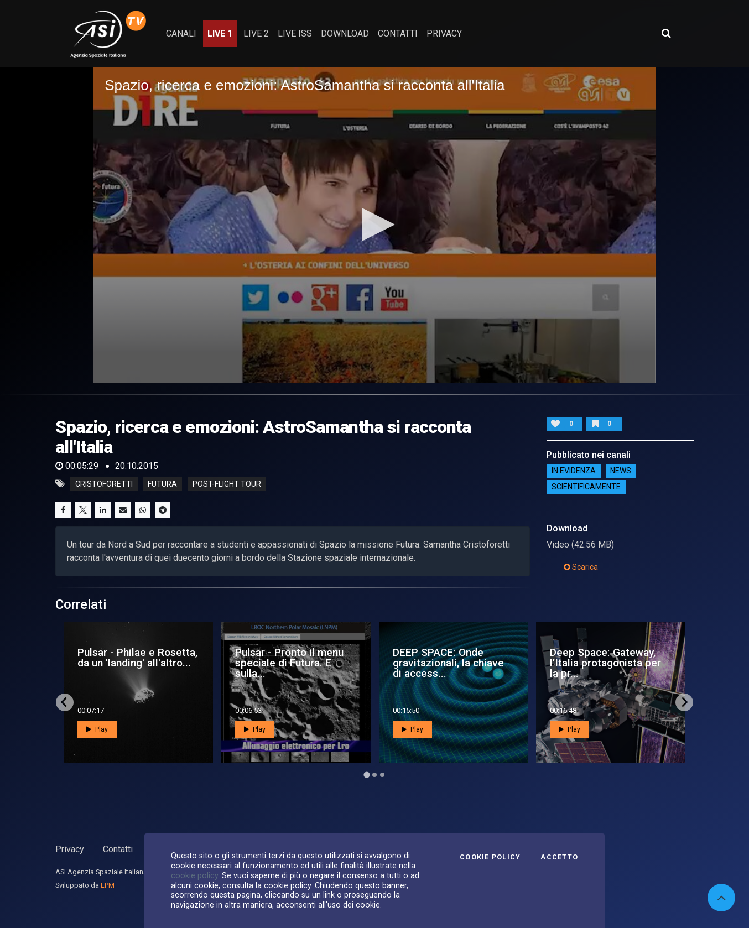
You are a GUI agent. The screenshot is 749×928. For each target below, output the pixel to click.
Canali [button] (181, 33)
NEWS (620, 471)
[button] (374, 224)
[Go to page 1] (366, 774)
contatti (398, 33)
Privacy (69, 849)
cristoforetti (104, 483)
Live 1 (219, 33)
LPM (108, 885)
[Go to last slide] (65, 702)
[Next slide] (684, 702)
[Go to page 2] (374, 775)
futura (162, 483)
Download (345, 33)
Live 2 (256, 33)
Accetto (559, 857)
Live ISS (295, 33)
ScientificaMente (586, 487)
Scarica (581, 566)
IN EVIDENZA (574, 471)
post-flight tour (227, 483)
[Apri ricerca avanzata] (666, 33)
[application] (374, 225)
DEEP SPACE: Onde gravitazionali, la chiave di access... (448, 663)
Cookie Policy (490, 857)
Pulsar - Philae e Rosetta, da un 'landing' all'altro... (137, 657)
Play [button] (97, 729)
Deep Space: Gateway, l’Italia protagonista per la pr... (605, 663)
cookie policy (194, 875)
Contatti (118, 849)
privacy (444, 33)
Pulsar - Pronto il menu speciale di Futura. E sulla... (289, 663)
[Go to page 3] (382, 775)
